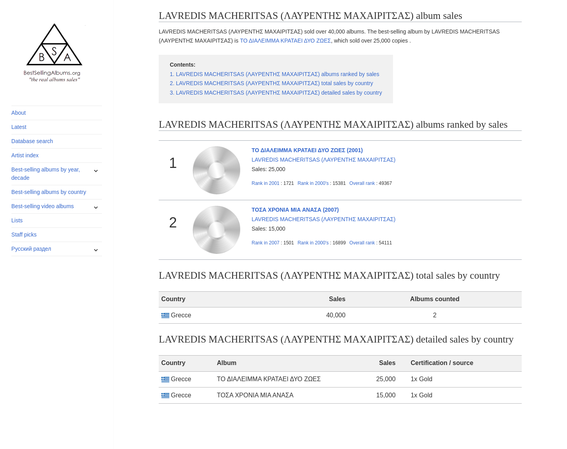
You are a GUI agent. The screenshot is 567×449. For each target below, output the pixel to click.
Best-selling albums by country (48, 192)
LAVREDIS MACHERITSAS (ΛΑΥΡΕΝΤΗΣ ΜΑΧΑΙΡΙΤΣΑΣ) (323, 159)
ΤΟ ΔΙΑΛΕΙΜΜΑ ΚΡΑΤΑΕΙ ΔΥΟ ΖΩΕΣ (285, 40)
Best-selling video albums (42, 206)
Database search (32, 141)
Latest (18, 127)
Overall (362, 183)
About (18, 113)
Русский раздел (31, 249)
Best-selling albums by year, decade (45, 173)
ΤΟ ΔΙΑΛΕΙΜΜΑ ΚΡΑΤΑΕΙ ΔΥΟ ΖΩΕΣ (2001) (307, 150)
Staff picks (24, 234)
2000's (314, 183)
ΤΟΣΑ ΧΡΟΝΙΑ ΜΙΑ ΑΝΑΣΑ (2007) (295, 210)
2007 (266, 243)
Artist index (25, 155)
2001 (266, 183)
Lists (17, 220)
